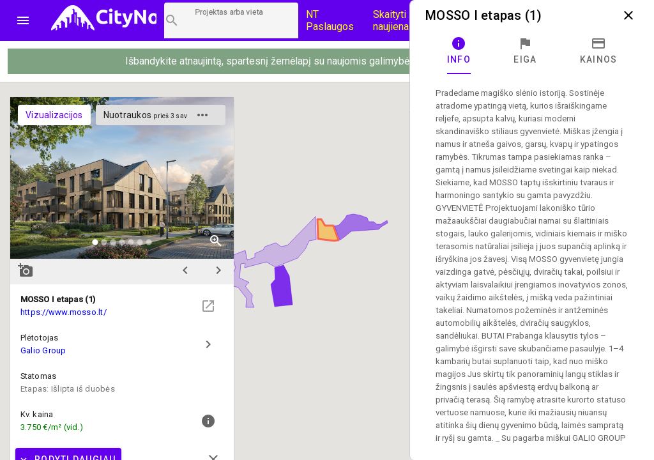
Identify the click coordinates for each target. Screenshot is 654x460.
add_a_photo (25, 270)
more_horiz (202, 115)
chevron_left (185, 270)
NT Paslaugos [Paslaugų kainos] (330, 20)
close (628, 15)
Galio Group (43, 350)
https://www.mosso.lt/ (63, 312)
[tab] (458, 51)
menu (23, 20)
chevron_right (218, 270)
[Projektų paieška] (231, 20)
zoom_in (216, 241)
